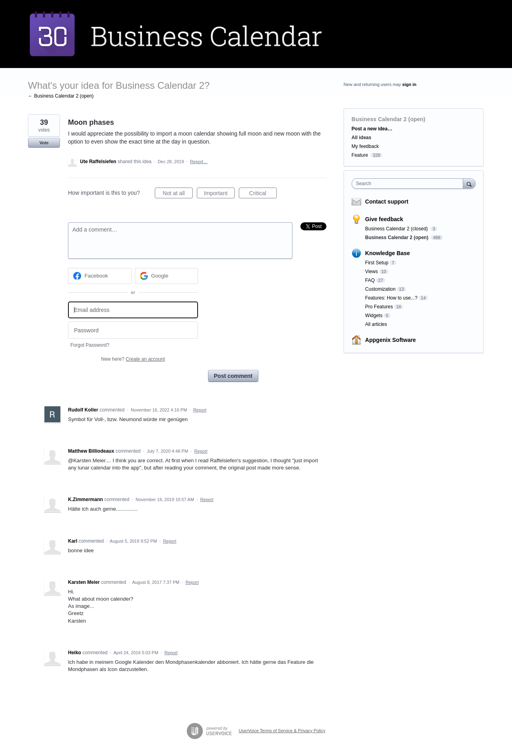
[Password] (133, 330)
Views (371, 271)
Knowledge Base (387, 253)
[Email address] (133, 310)
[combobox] (409, 183)
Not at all (178, 194)
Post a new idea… (372, 129)
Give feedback (384, 219)
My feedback (365, 146)
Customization (380, 289)
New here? (133, 359)
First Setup (376, 263)
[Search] (469, 183)
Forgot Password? (89, 345)
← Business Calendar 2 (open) (61, 96)
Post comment (233, 376)
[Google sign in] (166, 276)
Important (219, 194)
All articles (376, 324)
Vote (43, 142)
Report (199, 409)
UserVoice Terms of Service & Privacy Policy (282, 730)
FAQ (370, 280)
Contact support (386, 201)
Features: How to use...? (391, 298)
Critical (263, 194)
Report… (199, 161)
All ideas (361, 137)
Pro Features (379, 307)
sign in (409, 84)
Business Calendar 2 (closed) (397, 229)
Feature (360, 155)
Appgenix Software (390, 340)
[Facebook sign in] (100, 276)
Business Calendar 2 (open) (388, 119)
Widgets (373, 315)
